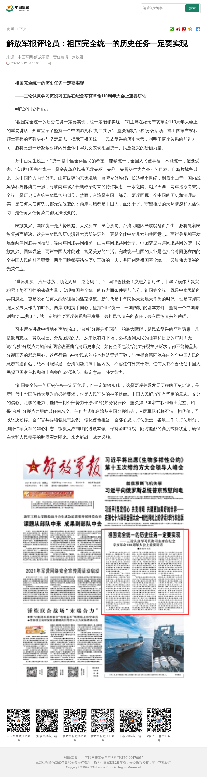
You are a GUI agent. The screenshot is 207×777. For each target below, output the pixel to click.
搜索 (192, 8)
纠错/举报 (70, 758)
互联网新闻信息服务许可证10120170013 (114, 758)
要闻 (10, 28)
